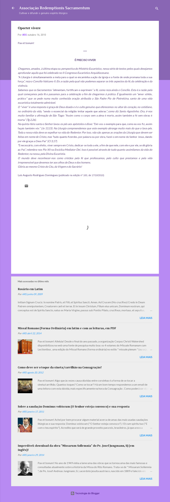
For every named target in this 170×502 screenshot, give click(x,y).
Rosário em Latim (30, 289)
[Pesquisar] (157, 9)
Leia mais (146, 317)
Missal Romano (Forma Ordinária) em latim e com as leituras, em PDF (67, 328)
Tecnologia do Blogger (85, 493)
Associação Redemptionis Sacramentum (54, 8)
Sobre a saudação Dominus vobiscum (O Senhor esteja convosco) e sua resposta (73, 406)
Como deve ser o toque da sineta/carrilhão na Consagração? (60, 367)
